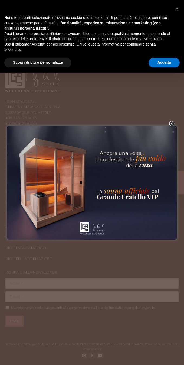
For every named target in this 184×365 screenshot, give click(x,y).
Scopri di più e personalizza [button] (38, 62)
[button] (177, 8)
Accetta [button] (164, 62)
